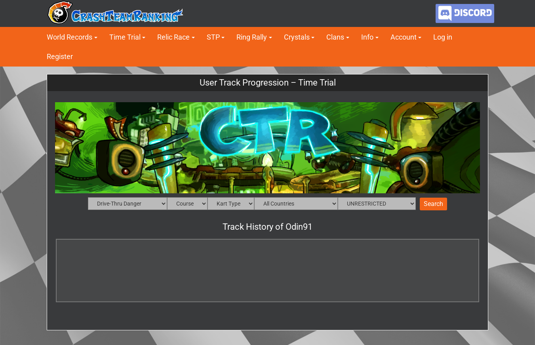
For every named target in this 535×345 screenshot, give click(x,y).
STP (213, 37)
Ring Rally (251, 37)
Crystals (297, 37)
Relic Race (173, 37)
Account (403, 37)
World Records (69, 37)
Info (367, 37)
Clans (335, 37)
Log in (442, 37)
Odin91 (299, 227)
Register (60, 56)
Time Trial (125, 37)
